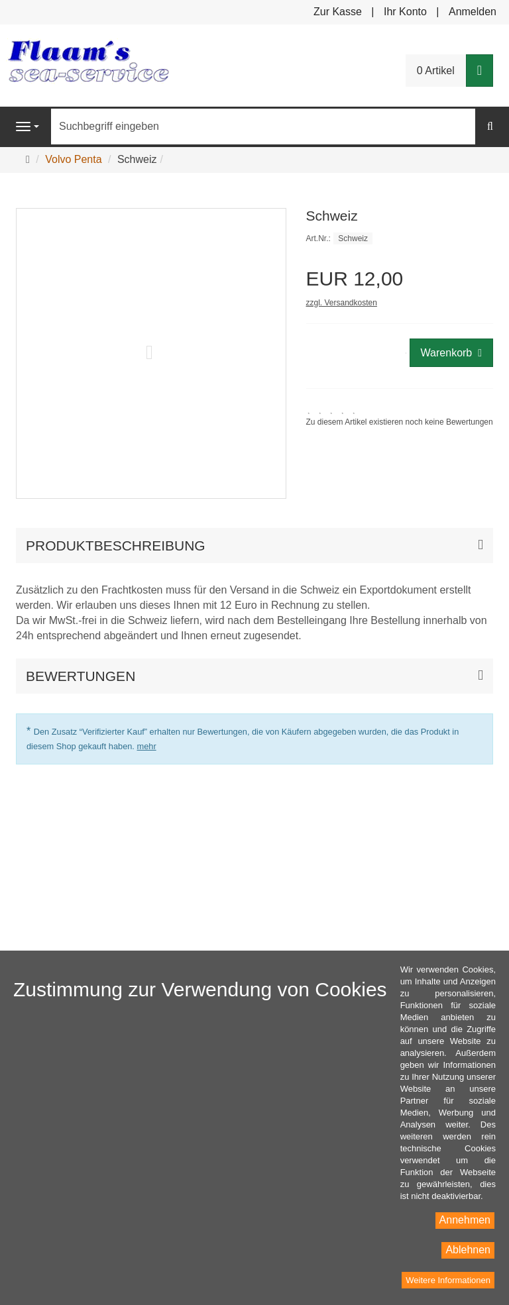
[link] (399, 416)
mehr (146, 746)
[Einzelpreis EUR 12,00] (400, 278)
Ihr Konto (405, 11)
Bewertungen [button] (80, 676)
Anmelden (472, 11)
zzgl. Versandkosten (341, 302)
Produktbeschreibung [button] (115, 545)
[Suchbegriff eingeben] (263, 126)
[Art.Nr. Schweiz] (400, 238)
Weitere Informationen (448, 1280)
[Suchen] (490, 127)
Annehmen (464, 1220)
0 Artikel (436, 70)
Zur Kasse (337, 11)
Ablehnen (467, 1249)
